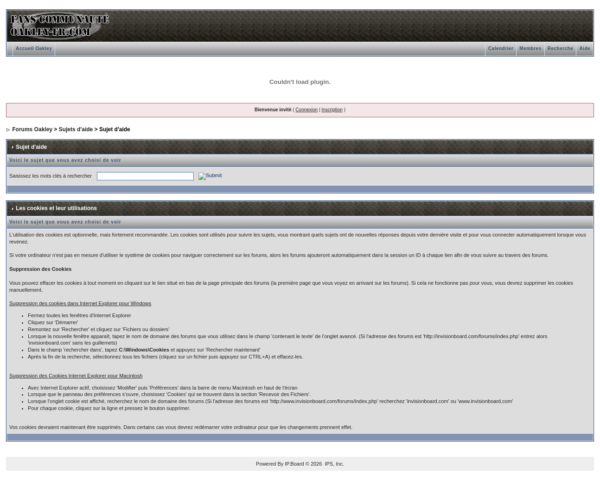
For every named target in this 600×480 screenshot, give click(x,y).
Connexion (306, 109)
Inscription (332, 109)
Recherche (561, 48)
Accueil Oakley (34, 48)
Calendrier (500, 48)
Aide (584, 48)
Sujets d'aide (76, 129)
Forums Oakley (32, 129)
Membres (530, 48)
